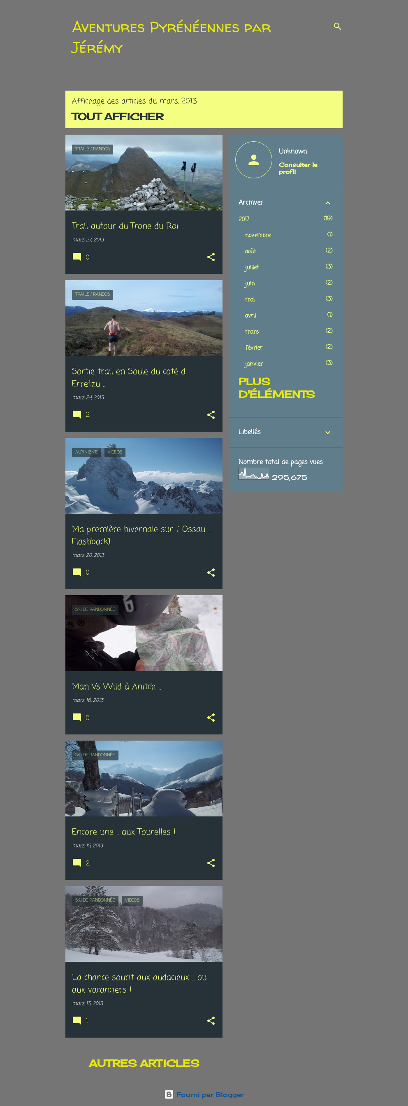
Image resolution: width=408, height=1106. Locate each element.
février (253, 348)
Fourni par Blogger (204, 1094)
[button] (211, 258)
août (250, 252)
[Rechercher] (338, 26)
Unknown (293, 152)
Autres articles (144, 1063)
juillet (252, 268)
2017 (244, 219)
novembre (258, 235)
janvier (254, 364)
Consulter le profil (298, 168)
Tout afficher (117, 116)
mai (250, 300)
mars (252, 332)
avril (250, 316)
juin (250, 284)
